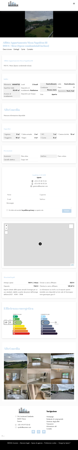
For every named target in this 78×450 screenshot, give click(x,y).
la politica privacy (28, 210)
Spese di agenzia (36, 443)
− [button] (6, 228)
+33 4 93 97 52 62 (24, 425)
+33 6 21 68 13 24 (40, 181)
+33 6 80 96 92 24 (40, 184)
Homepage (13, 4)
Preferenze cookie (50, 443)
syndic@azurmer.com (24, 427)
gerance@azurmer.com (40, 186)
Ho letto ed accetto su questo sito (26, 210)
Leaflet (72, 265)
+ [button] (6, 225)
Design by (64, 443)
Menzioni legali (24, 443)
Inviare (66, 211)
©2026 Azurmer (13, 443)
